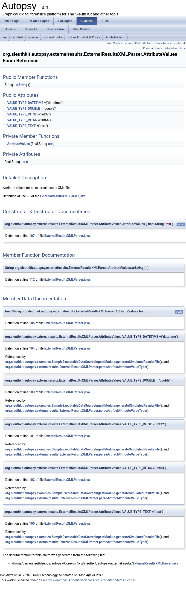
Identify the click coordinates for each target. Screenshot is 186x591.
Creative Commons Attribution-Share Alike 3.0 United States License (88, 580)
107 (32, 236)
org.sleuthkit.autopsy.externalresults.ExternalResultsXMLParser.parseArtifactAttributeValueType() (76, 367)
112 (32, 279)
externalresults (53, 37)
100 (32, 523)
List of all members (174, 48)
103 (32, 392)
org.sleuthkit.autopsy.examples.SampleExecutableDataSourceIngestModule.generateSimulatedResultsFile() (83, 362)
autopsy (33, 37)
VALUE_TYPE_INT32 (22, 114)
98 (28, 196)
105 (32, 323)
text (50, 144)
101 (32, 436)
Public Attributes (144, 43)
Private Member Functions (169, 43)
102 (32, 480)
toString (21, 85)
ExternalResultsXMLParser (84, 37)
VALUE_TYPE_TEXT (21, 126)
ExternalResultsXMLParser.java (62, 196)
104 (32, 348)
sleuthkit (17, 37)
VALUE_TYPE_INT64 (22, 120)
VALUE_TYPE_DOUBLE (23, 108)
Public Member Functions (119, 43)
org (5, 37)
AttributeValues (115, 37)
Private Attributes (152, 48)
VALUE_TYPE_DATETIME (25, 103)
